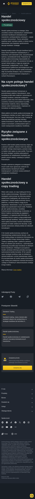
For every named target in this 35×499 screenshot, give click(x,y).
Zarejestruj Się (17, 368)
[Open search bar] (20, 3)
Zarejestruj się (27, 3)
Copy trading (17, 270)
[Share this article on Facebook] (11, 297)
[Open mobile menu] (34, 3)
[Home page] (13, 3)
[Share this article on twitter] (2, 297)
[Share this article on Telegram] (19, 297)
